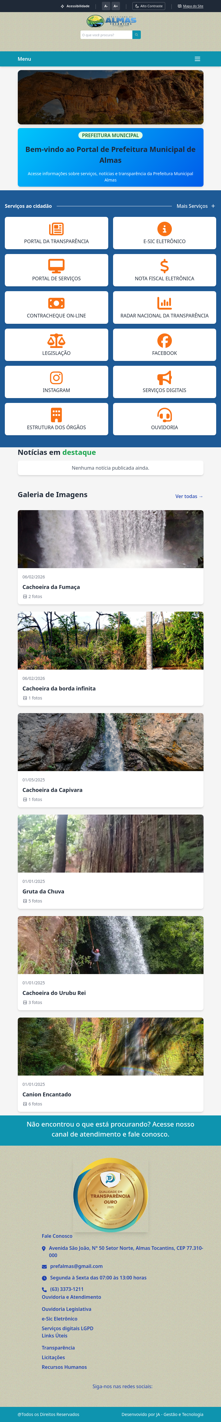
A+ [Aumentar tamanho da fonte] (116, 6)
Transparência (58, 1347)
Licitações (53, 1357)
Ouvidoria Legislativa (67, 1309)
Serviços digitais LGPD (67, 1328)
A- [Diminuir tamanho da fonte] (106, 6)
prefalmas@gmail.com (76, 1266)
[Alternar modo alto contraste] (149, 6)
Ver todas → (189, 496)
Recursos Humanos (64, 1367)
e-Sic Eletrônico (59, 1318)
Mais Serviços (196, 206)
